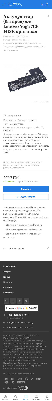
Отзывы (7, 287)
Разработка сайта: (10, 388)
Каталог (7, 282)
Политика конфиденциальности (18, 373)
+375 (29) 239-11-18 (17, 315)
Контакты (8, 292)
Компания (9, 266)
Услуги (7, 271)
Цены (6, 277)
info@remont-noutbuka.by (20, 322)
